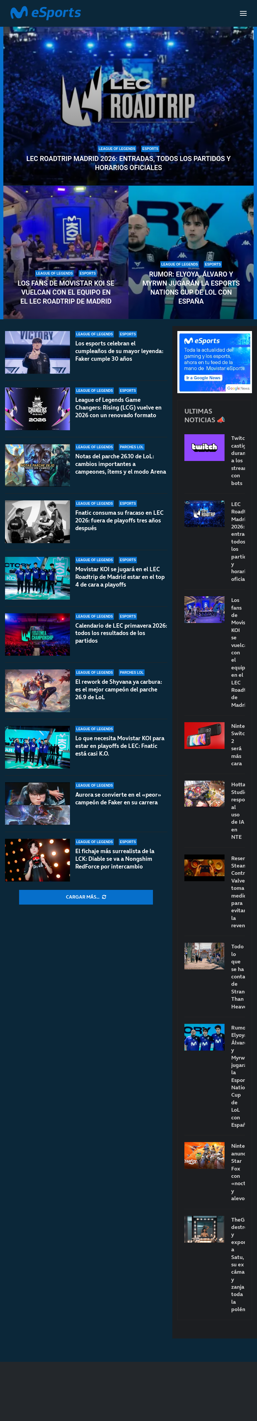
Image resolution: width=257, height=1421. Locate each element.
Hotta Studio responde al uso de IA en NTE (238, 810)
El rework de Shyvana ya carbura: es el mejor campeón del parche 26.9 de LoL (118, 689)
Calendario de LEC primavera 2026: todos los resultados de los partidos (121, 637)
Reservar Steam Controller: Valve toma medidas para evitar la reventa (238, 891)
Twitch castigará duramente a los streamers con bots (238, 460)
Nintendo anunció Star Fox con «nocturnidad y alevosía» (238, 1172)
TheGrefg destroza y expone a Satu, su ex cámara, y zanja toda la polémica (238, 1264)
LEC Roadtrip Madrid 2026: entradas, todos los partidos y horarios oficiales (128, 163)
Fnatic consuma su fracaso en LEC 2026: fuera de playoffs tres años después (119, 520)
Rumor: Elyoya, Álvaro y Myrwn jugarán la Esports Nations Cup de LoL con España (191, 287)
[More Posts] (86, 897)
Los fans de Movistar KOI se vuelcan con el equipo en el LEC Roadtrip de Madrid (65, 292)
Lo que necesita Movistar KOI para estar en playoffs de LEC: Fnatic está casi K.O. (119, 746)
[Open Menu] (243, 13)
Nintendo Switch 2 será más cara (238, 744)
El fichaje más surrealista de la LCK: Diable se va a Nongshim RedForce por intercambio (114, 859)
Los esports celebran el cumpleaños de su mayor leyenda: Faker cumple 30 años (119, 351)
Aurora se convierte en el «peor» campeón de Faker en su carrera (118, 798)
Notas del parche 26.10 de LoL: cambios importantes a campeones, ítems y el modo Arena (120, 464)
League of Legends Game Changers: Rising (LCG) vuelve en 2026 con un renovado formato (118, 407)
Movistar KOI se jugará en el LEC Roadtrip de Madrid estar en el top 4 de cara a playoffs (120, 577)
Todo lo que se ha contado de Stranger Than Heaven (238, 976)
